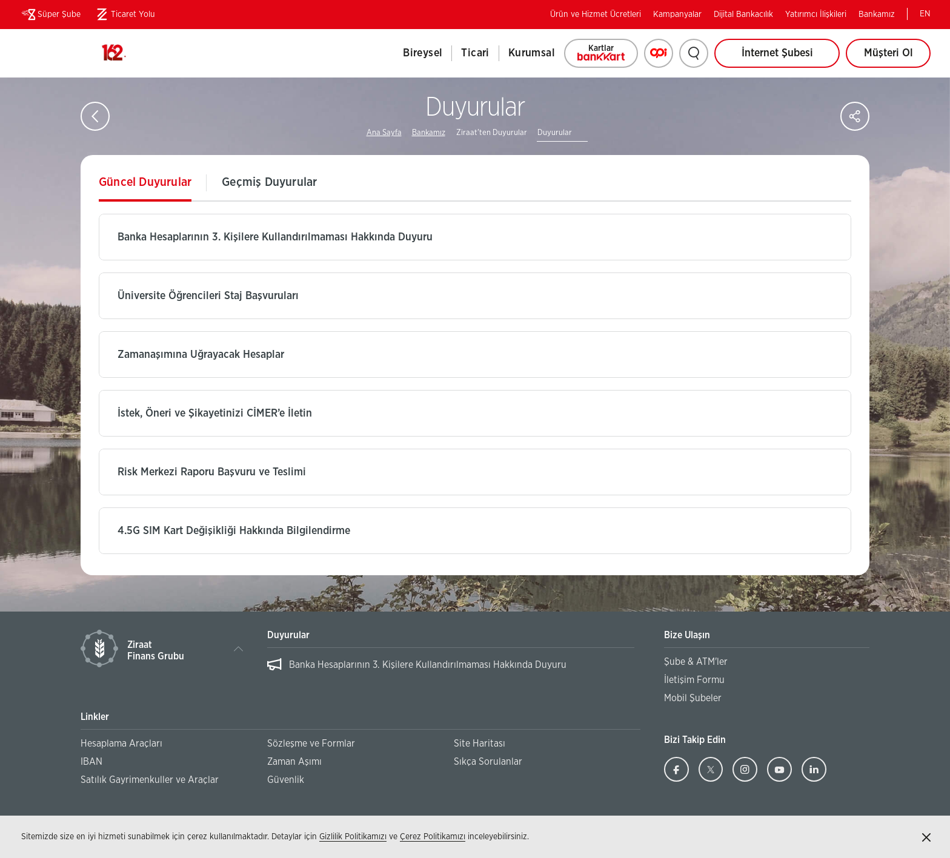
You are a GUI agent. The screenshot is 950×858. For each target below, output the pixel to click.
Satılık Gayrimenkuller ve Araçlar (150, 780)
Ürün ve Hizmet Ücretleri (595, 14)
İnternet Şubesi (777, 53)
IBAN (91, 762)
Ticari (475, 53)
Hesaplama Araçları (121, 743)
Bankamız (877, 14)
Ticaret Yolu (124, 14)
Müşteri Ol (897, 58)
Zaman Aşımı (294, 762)
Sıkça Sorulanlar (488, 762)
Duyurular (554, 133)
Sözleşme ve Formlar (311, 743)
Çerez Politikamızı (432, 837)
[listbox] (450, 670)
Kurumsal (531, 53)
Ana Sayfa (384, 133)
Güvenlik (285, 780)
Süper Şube (50, 14)
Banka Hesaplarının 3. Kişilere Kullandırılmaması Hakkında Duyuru (427, 665)
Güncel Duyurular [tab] (145, 182)
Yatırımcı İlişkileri (815, 14)
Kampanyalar (677, 14)
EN (925, 14)
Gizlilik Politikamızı (353, 837)
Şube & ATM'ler (696, 662)
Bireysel (422, 53)
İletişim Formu (694, 680)
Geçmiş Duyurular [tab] (269, 182)
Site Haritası (479, 743)
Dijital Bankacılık (743, 14)
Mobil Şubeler (693, 698)
